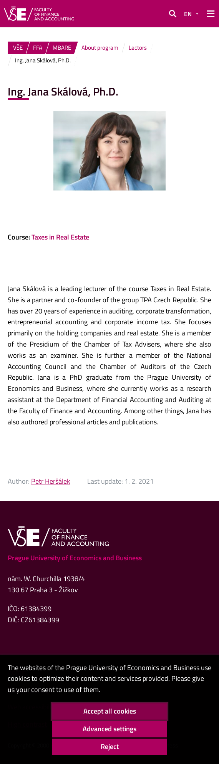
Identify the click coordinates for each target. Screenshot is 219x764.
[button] (172, 14)
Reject (110, 746)
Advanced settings (109, 729)
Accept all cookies (109, 711)
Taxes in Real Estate (60, 237)
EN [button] (188, 13)
